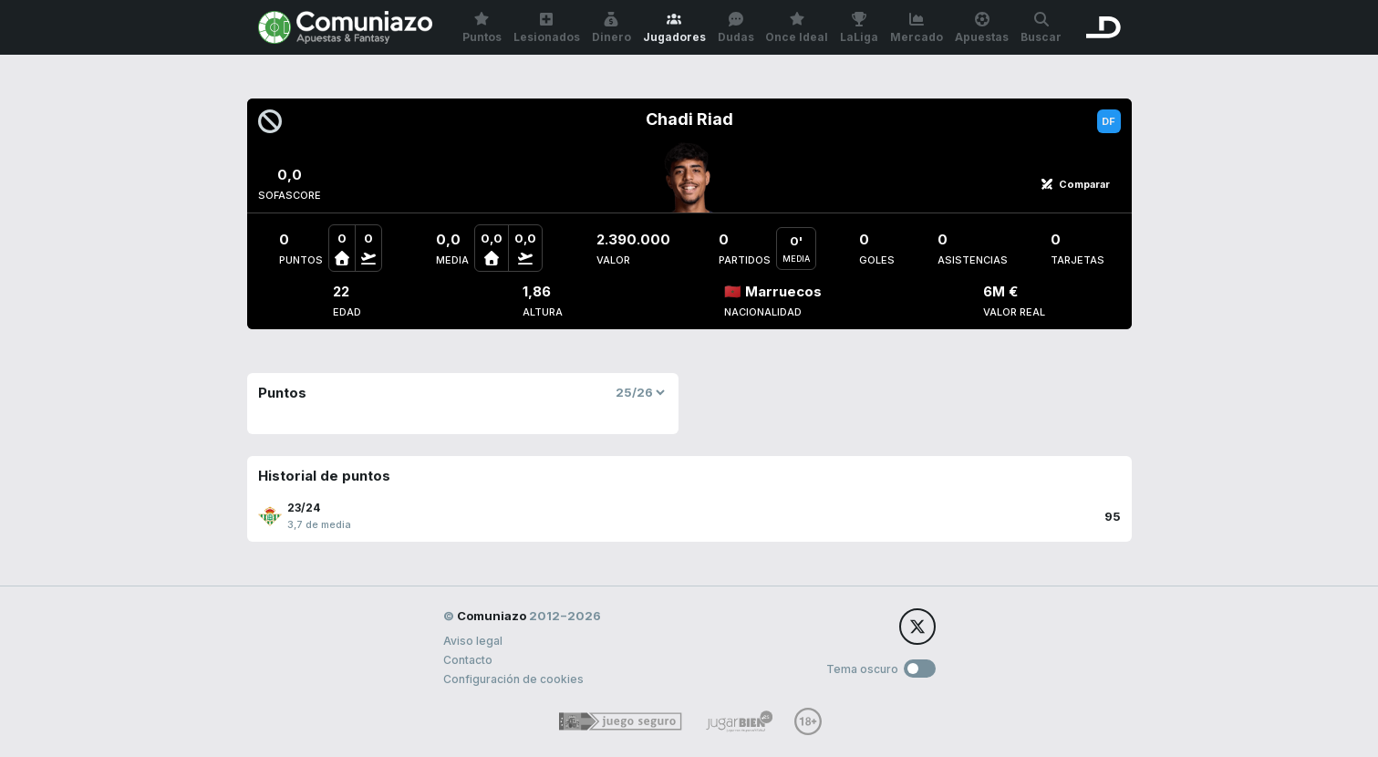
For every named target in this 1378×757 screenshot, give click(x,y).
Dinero (611, 28)
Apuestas (982, 28)
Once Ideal (796, 28)
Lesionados (546, 28)
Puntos (482, 28)
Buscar (1041, 28)
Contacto (467, 660)
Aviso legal (473, 641)
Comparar (1075, 184)
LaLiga (859, 28)
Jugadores (674, 28)
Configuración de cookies (513, 679)
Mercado (916, 28)
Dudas (736, 28)
